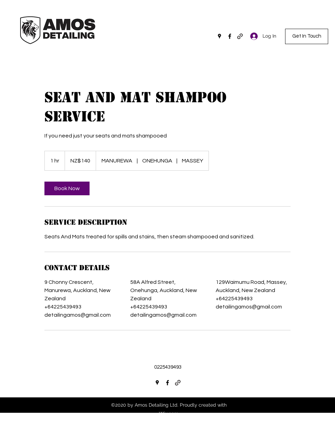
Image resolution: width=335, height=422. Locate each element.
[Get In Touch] (306, 36)
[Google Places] (219, 36)
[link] (67, 188)
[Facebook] (229, 36)
